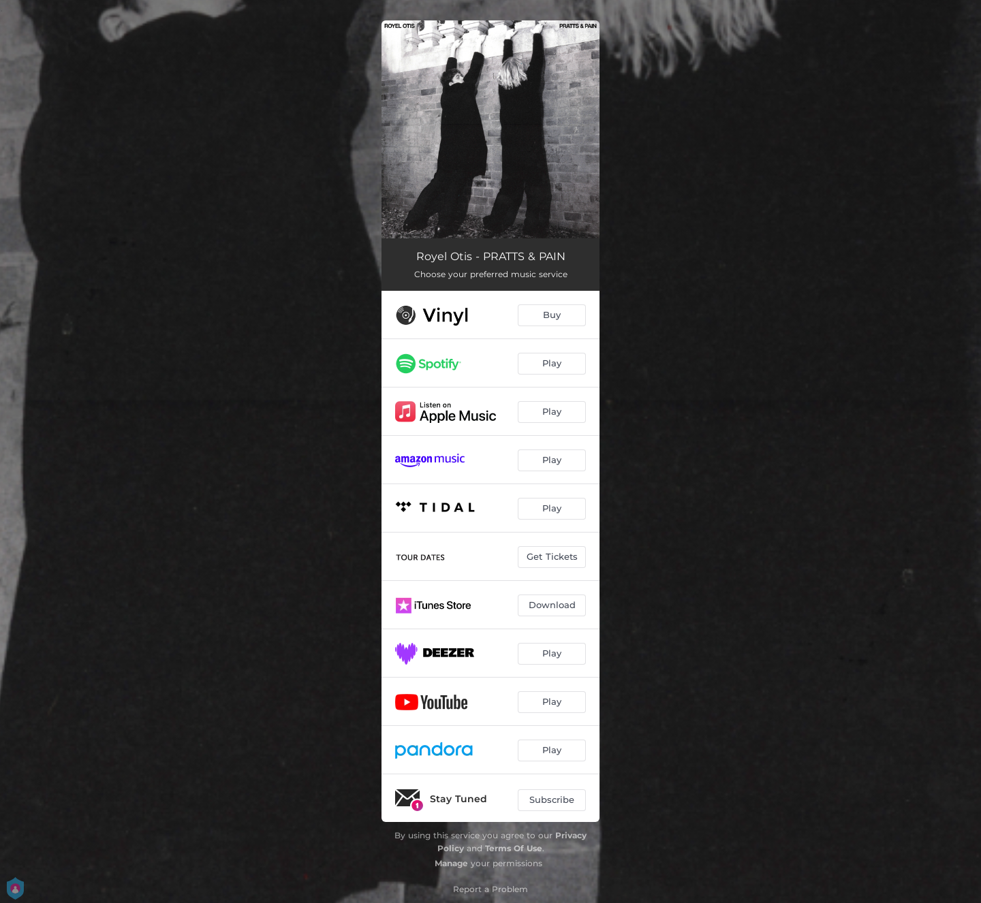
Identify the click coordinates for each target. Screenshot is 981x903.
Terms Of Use (513, 848)
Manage (451, 863)
